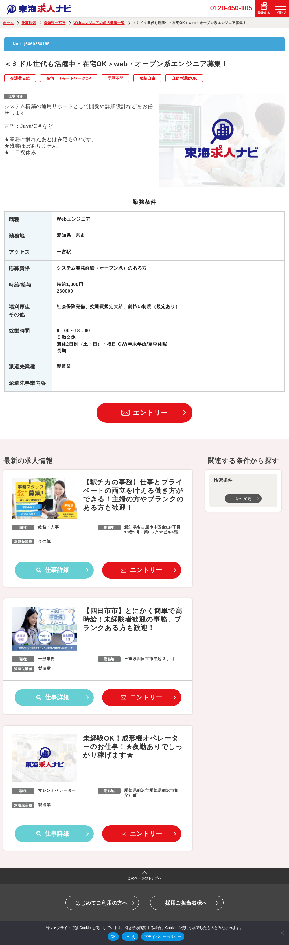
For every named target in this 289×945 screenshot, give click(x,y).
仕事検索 (28, 23)
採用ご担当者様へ (186, 903)
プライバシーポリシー (162, 937)
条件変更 (243, 498)
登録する (263, 12)
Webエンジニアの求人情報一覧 (98, 23)
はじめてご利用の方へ (101, 903)
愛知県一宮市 (55, 23)
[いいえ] (282, 933)
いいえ (130, 937)
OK (113, 937)
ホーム (8, 23)
